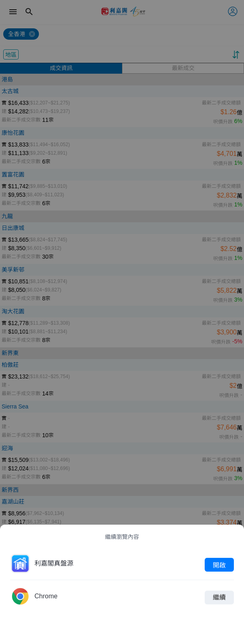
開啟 (219, 565)
